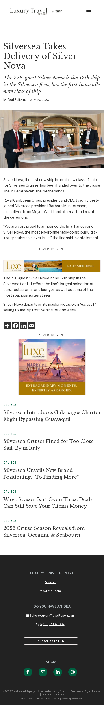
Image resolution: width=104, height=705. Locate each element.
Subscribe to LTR (51, 641)
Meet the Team (50, 591)
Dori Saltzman (18, 99)
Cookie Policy (25, 698)
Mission (50, 582)
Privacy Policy (43, 698)
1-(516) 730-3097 (50, 624)
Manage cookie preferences (68, 698)
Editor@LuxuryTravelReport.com (50, 615)
